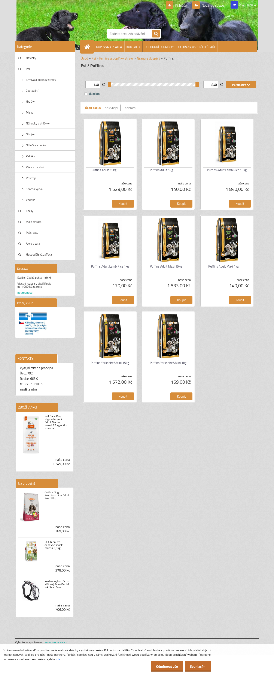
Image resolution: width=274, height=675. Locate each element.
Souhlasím (197, 666)
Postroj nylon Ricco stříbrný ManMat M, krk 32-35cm (57, 584)
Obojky (30, 134)
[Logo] (122, 13)
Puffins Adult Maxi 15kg (166, 266)
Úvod (84, 58)
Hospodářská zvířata (39, 254)
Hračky (30, 101)
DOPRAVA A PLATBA (109, 47)
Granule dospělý (148, 58)
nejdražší (130, 107)
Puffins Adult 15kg (103, 170)
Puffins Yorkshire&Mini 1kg (168, 362)
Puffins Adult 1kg (161, 170)
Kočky (29, 210)
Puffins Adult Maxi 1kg (223, 266)
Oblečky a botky (36, 145)
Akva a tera (33, 243)
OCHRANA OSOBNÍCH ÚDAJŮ (196, 47)
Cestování (32, 90)
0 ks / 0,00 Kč (247, 5)
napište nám (28, 389)
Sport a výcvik (34, 189)
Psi (28, 68)
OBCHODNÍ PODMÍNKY (159, 47)
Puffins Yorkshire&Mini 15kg (110, 362)
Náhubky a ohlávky (38, 123)
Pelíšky (30, 156)
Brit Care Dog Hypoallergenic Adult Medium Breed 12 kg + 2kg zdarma (56, 422)
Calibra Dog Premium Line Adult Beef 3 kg (57, 495)
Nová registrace (212, 5)
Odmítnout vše (166, 666)
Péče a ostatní (35, 167)
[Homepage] (89, 46)
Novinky (31, 57)
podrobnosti (25, 292)
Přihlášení (182, 5)
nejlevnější (111, 107)
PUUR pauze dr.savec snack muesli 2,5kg (54, 544)
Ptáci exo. (32, 232)
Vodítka (30, 200)
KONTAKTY (133, 47)
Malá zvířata (34, 221)
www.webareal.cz (56, 642)
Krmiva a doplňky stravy (41, 79)
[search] (156, 34)
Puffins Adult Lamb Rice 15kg (227, 170)
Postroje (31, 178)
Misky (29, 112)
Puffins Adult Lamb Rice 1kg (110, 266)
